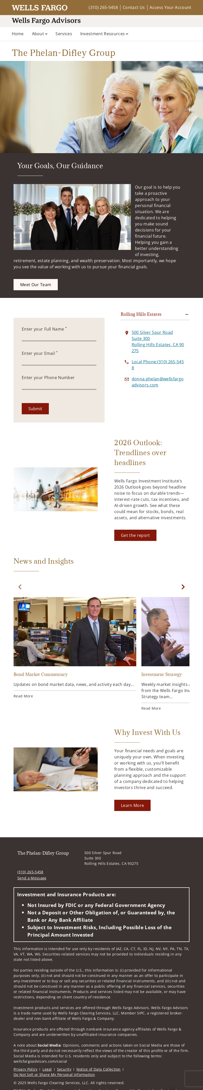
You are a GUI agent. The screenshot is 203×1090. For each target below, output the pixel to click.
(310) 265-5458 (103, 7)
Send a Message (31, 878)
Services (63, 34)
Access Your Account (170, 7)
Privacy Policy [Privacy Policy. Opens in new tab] (25, 1069)
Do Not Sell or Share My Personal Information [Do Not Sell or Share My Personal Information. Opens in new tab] (54, 1074)
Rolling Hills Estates (141, 314)
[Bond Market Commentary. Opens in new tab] (75, 648)
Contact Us (134, 7)
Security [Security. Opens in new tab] (64, 1069)
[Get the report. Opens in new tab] (135, 535)
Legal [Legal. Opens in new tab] (47, 1069)
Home (18, 34)
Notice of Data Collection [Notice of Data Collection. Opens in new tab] (98, 1069)
